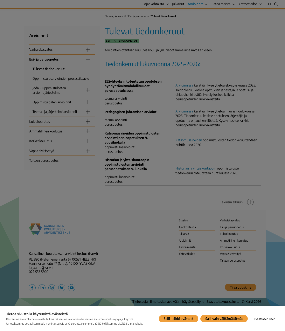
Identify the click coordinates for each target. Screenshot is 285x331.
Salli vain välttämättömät (224, 319)
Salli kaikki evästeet (178, 319)
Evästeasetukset (264, 319)
